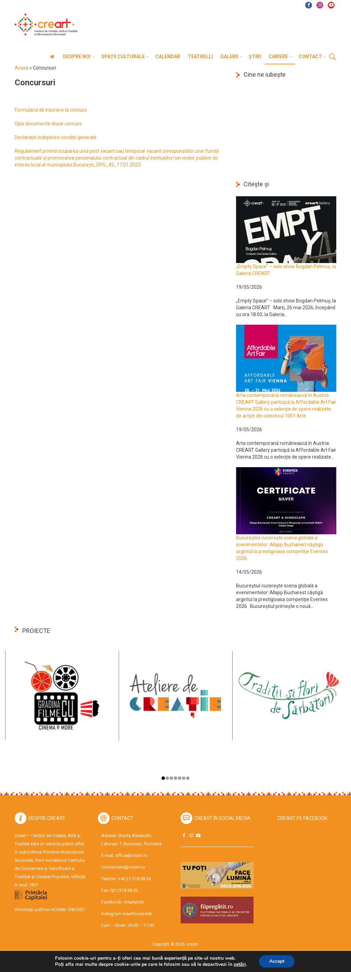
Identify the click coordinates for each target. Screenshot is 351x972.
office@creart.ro (131, 855)
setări (240, 964)
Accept (276, 961)
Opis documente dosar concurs (48, 123)
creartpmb (134, 902)
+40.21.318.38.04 (134, 878)
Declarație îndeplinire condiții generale (55, 137)
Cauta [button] (332, 57)
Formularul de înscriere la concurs (51, 110)
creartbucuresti (137, 913)
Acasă (21, 68)
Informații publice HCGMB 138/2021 (50, 909)
